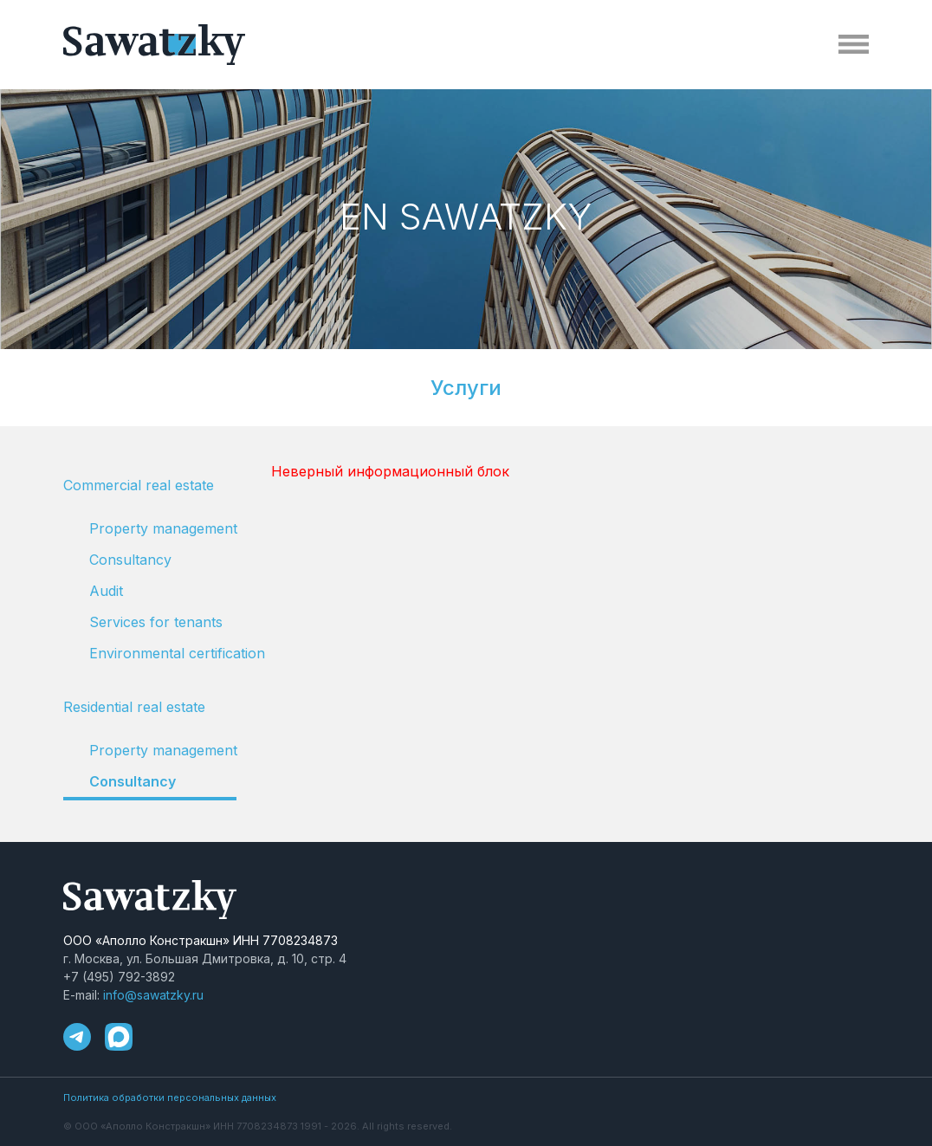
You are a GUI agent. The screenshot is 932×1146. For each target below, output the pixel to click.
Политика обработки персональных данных (169, 1097)
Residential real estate (134, 706)
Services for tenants (156, 622)
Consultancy (130, 559)
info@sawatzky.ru (153, 994)
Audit (106, 590)
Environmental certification (162, 653)
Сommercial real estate (138, 485)
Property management (162, 528)
